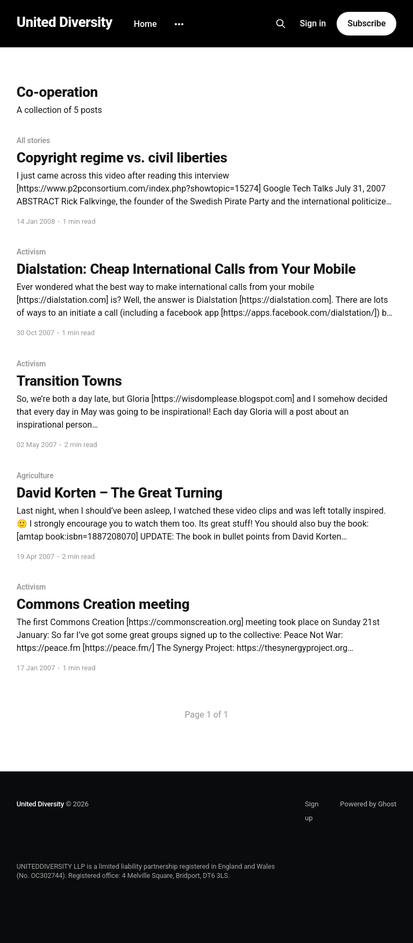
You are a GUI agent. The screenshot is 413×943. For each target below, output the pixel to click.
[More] (179, 24)
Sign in (313, 23)
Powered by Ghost (368, 804)
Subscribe (366, 23)
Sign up (311, 811)
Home (145, 24)
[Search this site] (280, 23)
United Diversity (64, 22)
